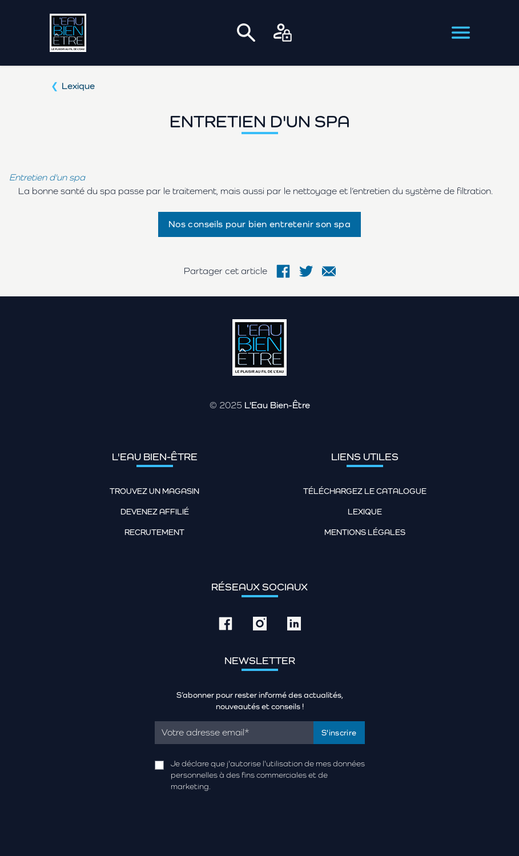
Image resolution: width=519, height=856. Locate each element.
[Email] (234, 732)
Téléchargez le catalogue (365, 491)
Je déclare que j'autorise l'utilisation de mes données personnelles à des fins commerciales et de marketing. (268, 775)
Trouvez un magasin (154, 491)
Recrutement (154, 532)
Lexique (78, 86)
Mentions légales (364, 532)
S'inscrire (339, 732)
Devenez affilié (154, 511)
